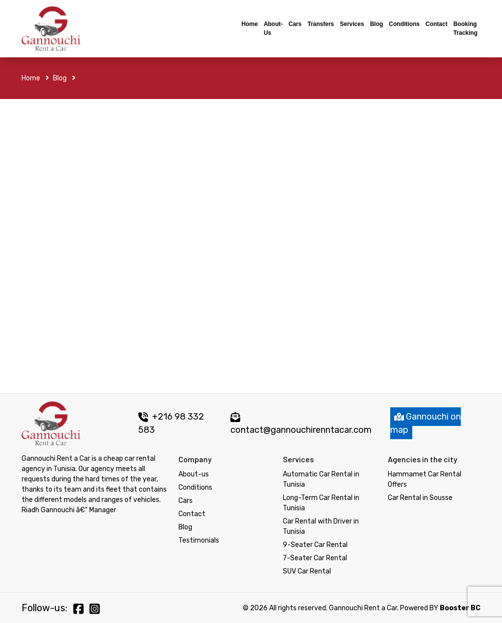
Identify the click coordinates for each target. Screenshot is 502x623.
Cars (295, 24)
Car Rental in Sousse (420, 498)
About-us (273, 28)
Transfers (320, 24)
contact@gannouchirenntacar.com (301, 429)
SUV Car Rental (307, 571)
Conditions (404, 24)
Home (250, 24)
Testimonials (198, 540)
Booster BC (460, 608)
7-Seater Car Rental (315, 558)
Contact (437, 24)
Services (352, 24)
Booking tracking (465, 28)
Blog (376, 24)
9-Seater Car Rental (315, 545)
